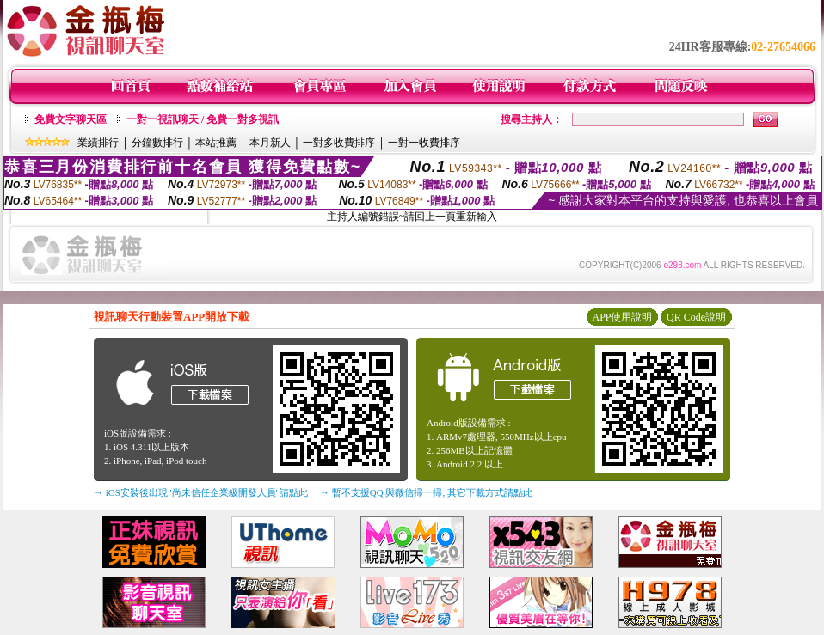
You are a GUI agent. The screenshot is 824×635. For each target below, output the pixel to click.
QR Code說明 (696, 317)
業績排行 (98, 143)
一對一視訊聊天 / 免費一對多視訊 (202, 119)
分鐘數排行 (157, 143)
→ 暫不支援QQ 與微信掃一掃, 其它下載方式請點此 (426, 492)
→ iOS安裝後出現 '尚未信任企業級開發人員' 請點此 (201, 492)
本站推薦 (216, 143)
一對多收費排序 (339, 143)
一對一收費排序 (424, 143)
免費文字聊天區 (70, 119)
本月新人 (270, 143)
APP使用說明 (622, 317)
